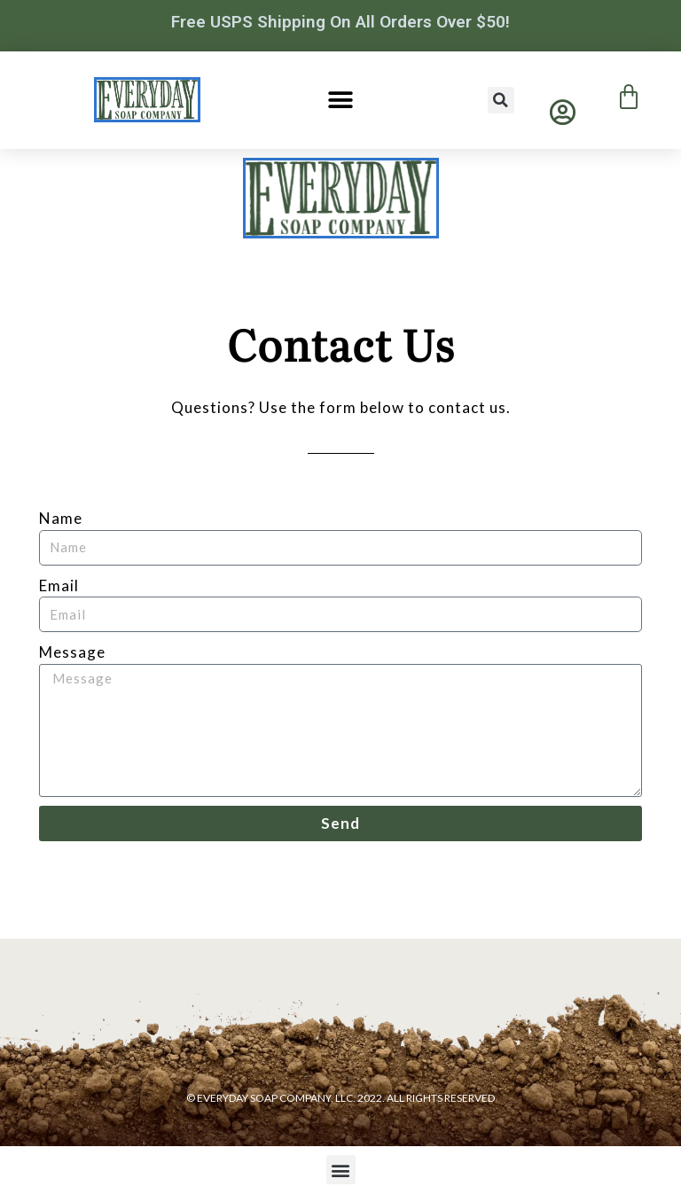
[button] (340, 100)
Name (60, 518)
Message (72, 652)
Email (59, 585)
